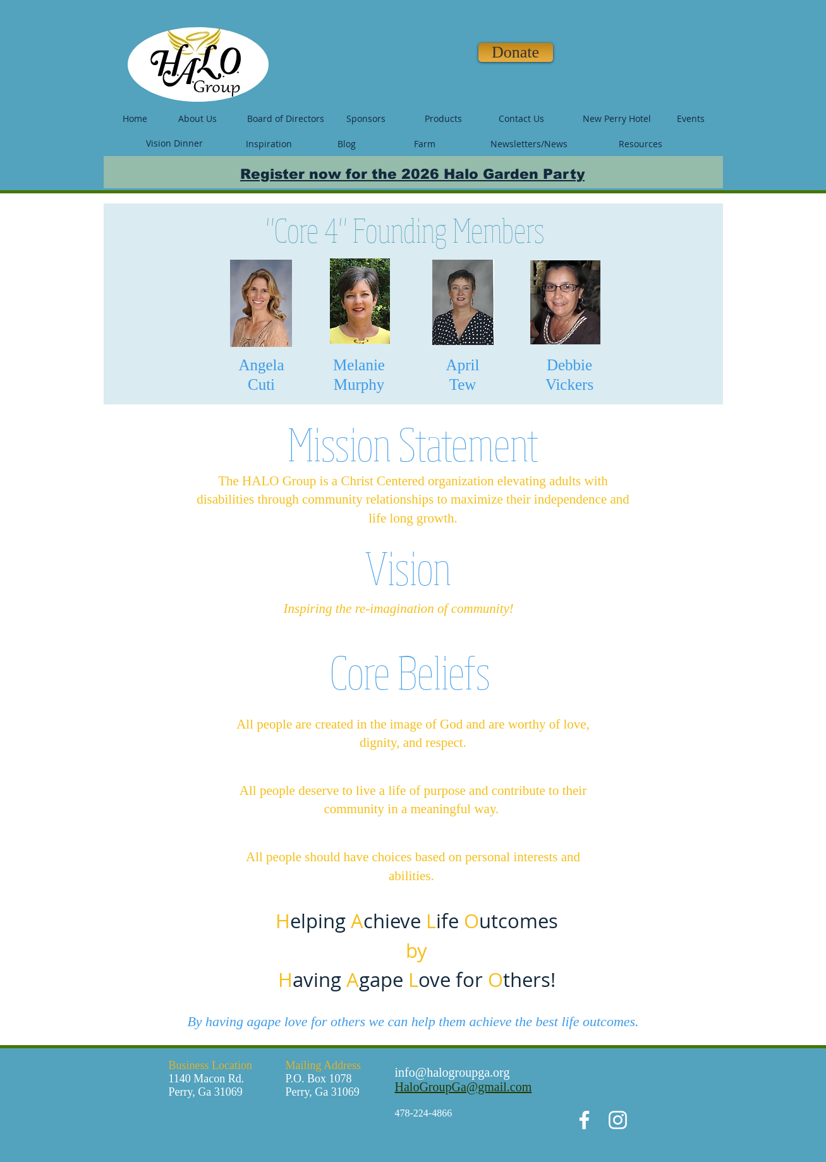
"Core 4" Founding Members (405, 230)
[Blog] (347, 144)
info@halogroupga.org (452, 1072)
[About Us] (197, 118)
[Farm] (424, 144)
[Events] (690, 118)
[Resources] (640, 144)
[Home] (135, 118)
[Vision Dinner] (174, 143)
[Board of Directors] (285, 118)
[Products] (443, 118)
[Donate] (515, 52)
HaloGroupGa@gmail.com (463, 1087)
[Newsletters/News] (529, 144)
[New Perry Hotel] (617, 118)
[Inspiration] (269, 144)
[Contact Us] (521, 118)
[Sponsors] (366, 118)
